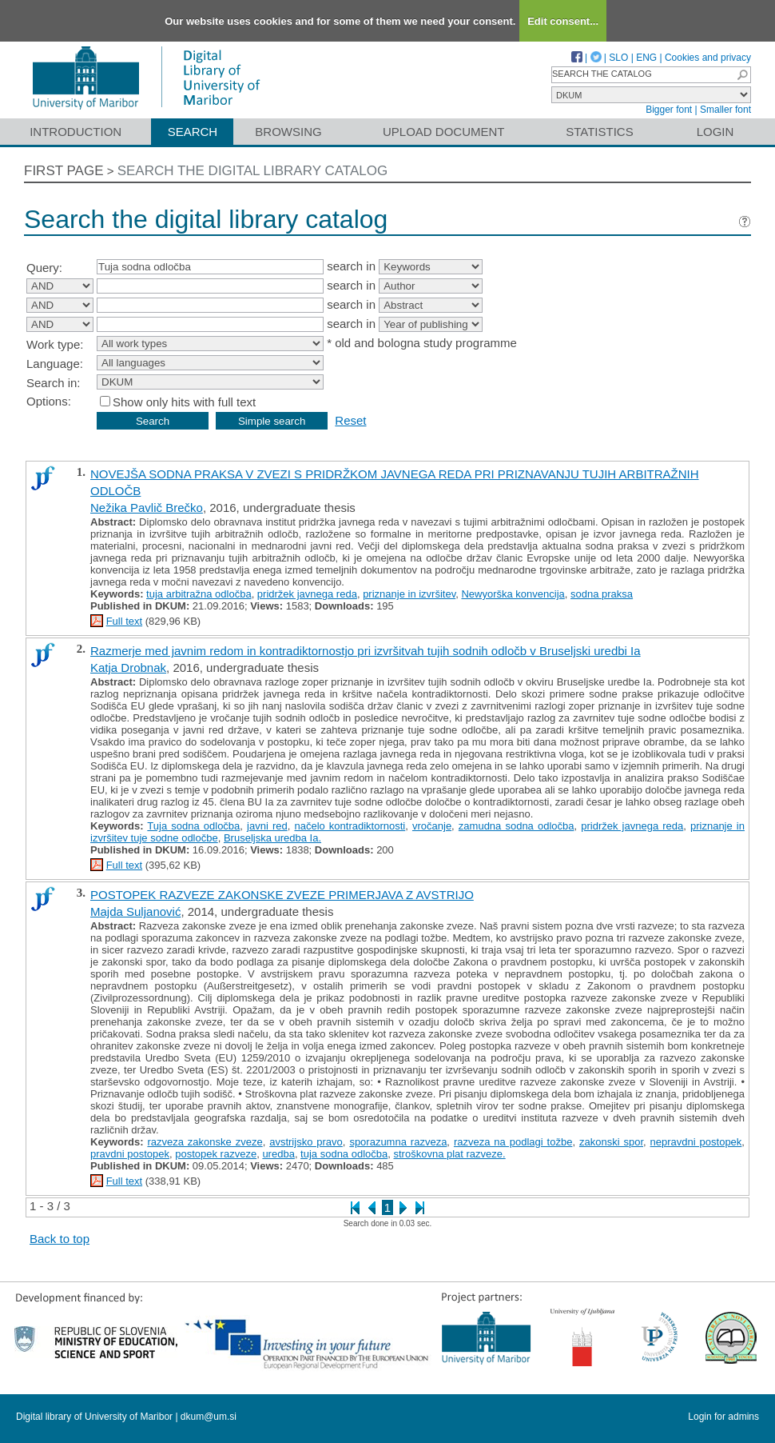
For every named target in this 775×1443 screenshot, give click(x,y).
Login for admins (723, 1416)
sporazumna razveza (398, 1142)
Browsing (288, 131)
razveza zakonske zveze (204, 1142)
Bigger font (669, 109)
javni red (267, 826)
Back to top (59, 1238)
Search (193, 131)
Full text (124, 621)
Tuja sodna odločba (193, 826)
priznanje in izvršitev (409, 594)
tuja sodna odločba (344, 1154)
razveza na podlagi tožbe (513, 1142)
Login (715, 131)
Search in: (53, 383)
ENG (646, 57)
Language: (54, 363)
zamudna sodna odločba (516, 826)
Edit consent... (562, 21)
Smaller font (725, 109)
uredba (278, 1154)
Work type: (54, 344)
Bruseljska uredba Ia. (272, 838)
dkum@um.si (208, 1416)
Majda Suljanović (135, 911)
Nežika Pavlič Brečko (146, 507)
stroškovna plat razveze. (450, 1154)
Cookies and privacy (708, 57)
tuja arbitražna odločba (199, 594)
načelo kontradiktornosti (349, 826)
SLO (618, 57)
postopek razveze (215, 1154)
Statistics (599, 131)
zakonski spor (611, 1142)
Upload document (444, 131)
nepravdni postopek (696, 1142)
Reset (350, 420)
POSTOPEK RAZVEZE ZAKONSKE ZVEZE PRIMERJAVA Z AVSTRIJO (282, 894)
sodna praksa (601, 594)
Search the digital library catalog (252, 170)
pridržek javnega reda (307, 594)
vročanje (431, 826)
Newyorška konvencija (512, 594)
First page (64, 170)
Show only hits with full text (184, 402)
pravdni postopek (129, 1154)
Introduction (75, 131)
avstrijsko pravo (306, 1142)
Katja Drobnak (128, 667)
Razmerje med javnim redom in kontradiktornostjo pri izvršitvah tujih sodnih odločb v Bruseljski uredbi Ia (365, 651)
